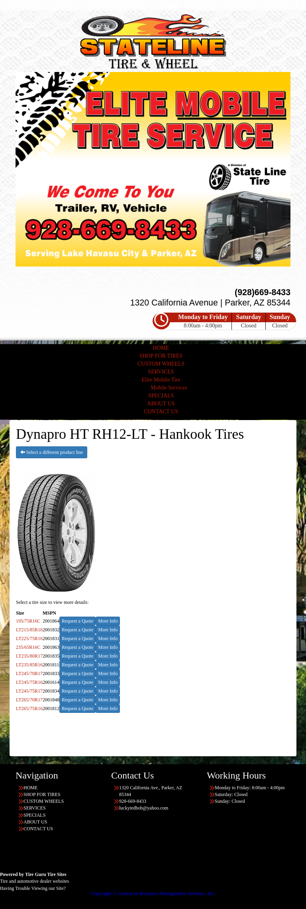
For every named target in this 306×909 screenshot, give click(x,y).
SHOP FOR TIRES (160, 356)
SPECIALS (161, 396)
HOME (161, 348)
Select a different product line (51, 452)
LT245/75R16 (29, 682)
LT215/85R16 (29, 630)
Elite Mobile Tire (161, 380)
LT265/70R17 (29, 700)
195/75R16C (28, 621)
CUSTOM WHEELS (160, 364)
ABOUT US (161, 404)
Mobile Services (169, 388)
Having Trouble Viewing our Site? (33, 888)
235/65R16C (28, 647)
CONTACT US (161, 412)
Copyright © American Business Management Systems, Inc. (152, 893)
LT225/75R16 (29, 638)
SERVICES (161, 372)
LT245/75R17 (29, 691)
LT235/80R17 (29, 656)
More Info (108, 621)
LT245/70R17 (29, 673)
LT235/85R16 (29, 665)
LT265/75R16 (29, 708)
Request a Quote (77, 621)
